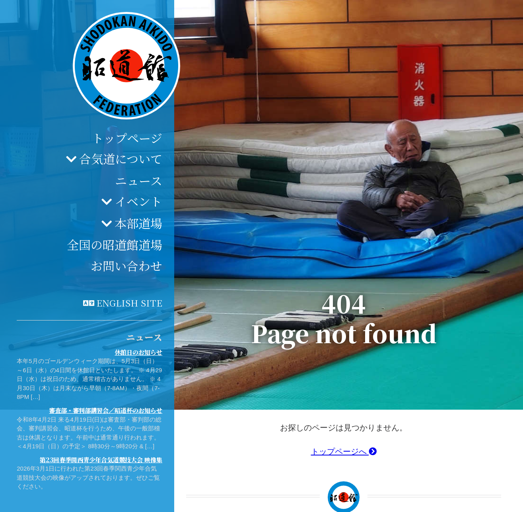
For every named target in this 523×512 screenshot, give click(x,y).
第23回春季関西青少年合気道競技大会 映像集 (101, 459)
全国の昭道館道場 (114, 244)
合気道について (120, 158)
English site (129, 302)
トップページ (127, 138)
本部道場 (138, 223)
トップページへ (344, 451)
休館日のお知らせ (138, 352)
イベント (138, 201)
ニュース (138, 180)
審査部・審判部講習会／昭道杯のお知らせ (105, 410)
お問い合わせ (126, 265)
